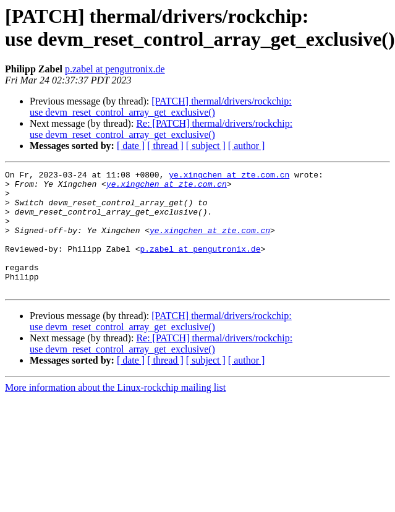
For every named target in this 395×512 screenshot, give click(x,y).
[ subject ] (206, 145)
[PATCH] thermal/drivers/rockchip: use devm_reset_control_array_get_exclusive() (161, 106)
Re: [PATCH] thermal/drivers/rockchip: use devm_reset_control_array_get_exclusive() (161, 129)
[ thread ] (165, 145)
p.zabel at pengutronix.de (115, 69)
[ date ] (131, 145)
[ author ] (246, 145)
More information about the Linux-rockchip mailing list (115, 411)
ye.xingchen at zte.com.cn (229, 176)
